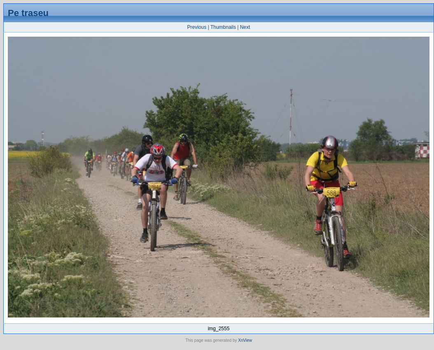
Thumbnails (223, 27)
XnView (245, 340)
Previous (197, 27)
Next (245, 27)
